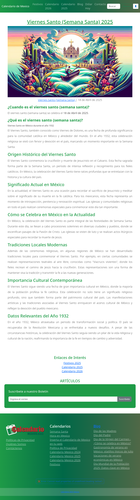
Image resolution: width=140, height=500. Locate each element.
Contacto (100, 4)
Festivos (38, 4)
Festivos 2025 (72, 363)
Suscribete (124, 399)
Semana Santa (59, 431)
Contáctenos (14, 448)
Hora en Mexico (60, 435)
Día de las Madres (105, 431)
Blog (80, 4)
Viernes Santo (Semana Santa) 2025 (70, 21)
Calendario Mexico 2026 (65, 460)
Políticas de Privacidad (20, 440)
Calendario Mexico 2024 (65, 452)
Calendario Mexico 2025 (65, 456)
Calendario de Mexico (15, 6)
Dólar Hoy (88, 6)
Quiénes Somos (16, 444)
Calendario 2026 (52, 6)
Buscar (126, 6)
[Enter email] (62, 399)
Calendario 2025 (68, 6)
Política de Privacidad (63, 448)
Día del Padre (102, 435)
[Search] (113, 6)
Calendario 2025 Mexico (70, 492)
